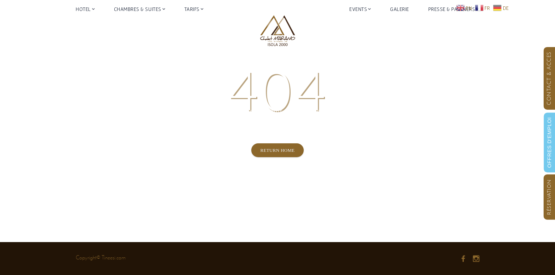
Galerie (399, 30)
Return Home (277, 150)
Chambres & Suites (137, 30)
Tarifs (192, 30)
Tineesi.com (114, 257)
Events (358, 30)
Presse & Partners (451, 30)
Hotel (83, 30)
